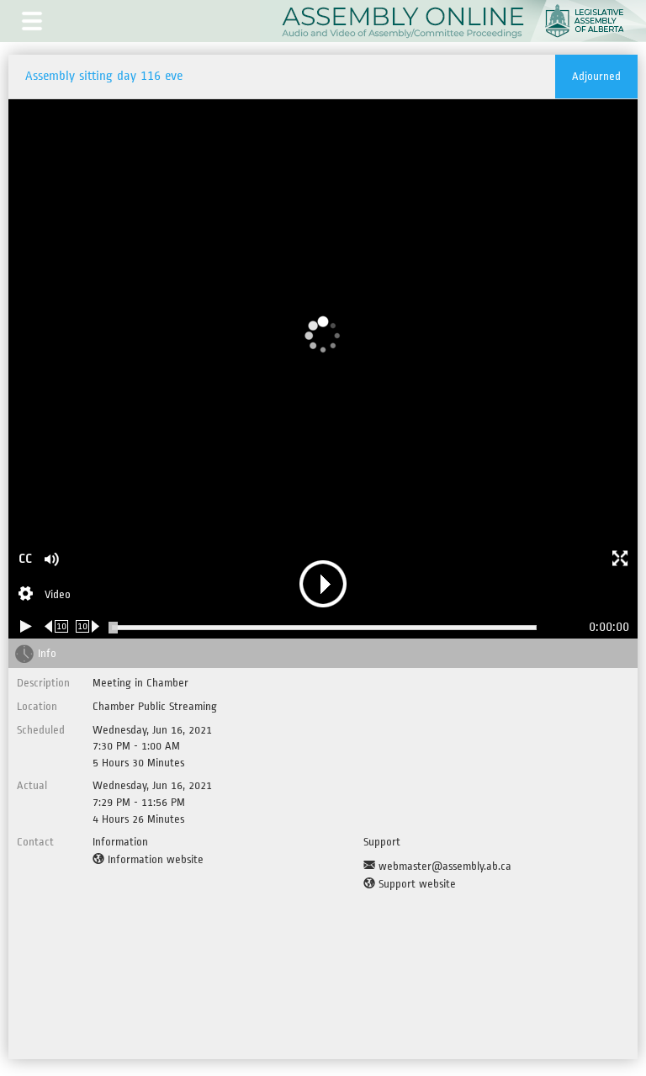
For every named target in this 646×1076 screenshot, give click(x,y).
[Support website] (409, 884)
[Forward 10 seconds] (88, 626)
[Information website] (148, 860)
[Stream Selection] (45, 595)
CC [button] (25, 559)
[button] (32, 21)
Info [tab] (47, 653)
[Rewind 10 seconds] (57, 626)
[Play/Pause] (26, 626)
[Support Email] (437, 866)
